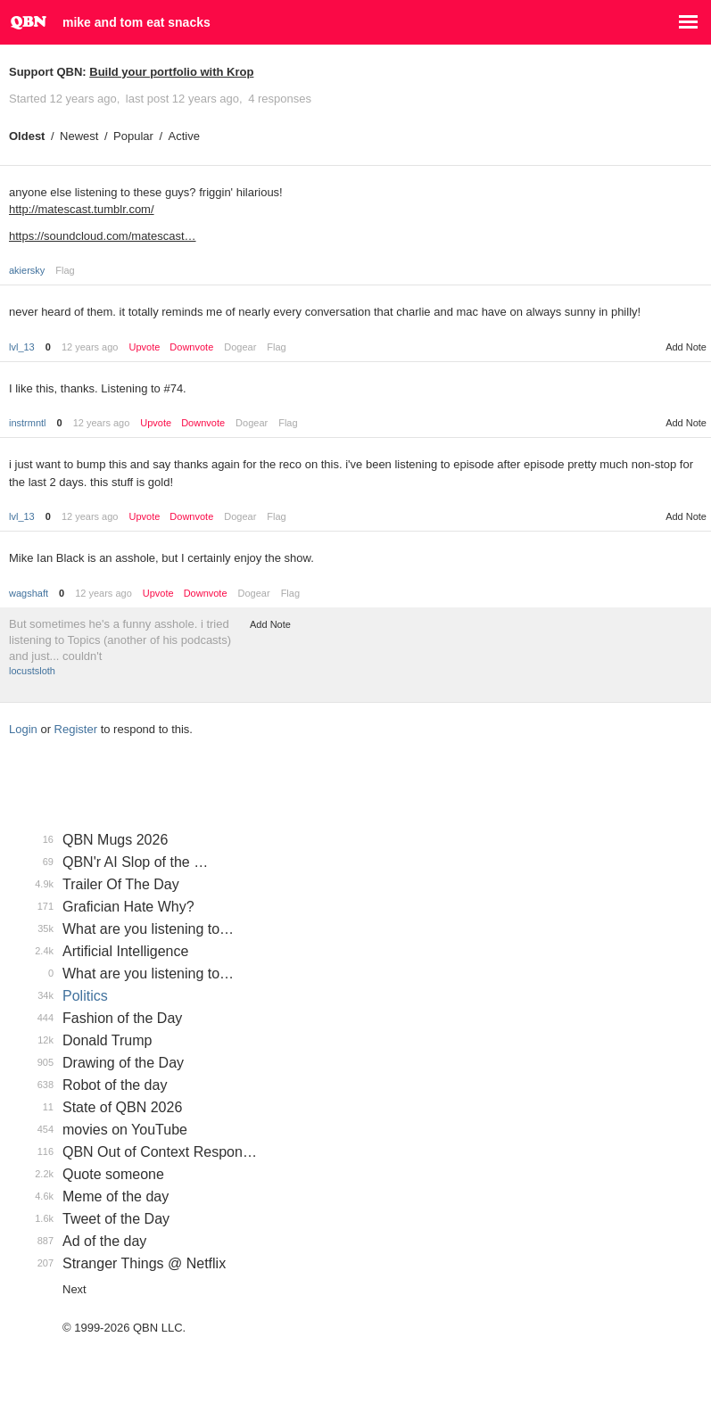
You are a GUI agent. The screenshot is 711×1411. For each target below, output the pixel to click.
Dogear (240, 347)
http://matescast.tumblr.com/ (81, 209)
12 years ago (90, 347)
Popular (133, 136)
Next (74, 1289)
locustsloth (32, 670)
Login (23, 729)
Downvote (191, 347)
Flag (64, 270)
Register (75, 729)
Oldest (27, 136)
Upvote (144, 347)
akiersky (27, 270)
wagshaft (28, 593)
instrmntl (27, 422)
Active (184, 136)
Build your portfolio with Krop (171, 71)
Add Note (686, 347)
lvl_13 (22, 347)
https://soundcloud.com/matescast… (102, 236)
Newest (79, 136)
